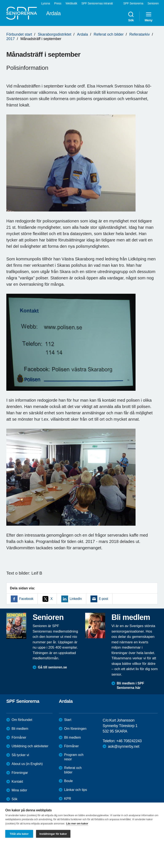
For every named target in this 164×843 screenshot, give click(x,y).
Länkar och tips (75, 790)
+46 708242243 (129, 741)
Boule (68, 781)
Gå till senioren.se (52, 667)
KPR (67, 798)
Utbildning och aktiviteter (30, 746)
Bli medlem (20, 728)
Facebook (26, 599)
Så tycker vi (20, 755)
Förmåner (19, 737)
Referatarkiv (139, 34)
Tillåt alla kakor (19, 833)
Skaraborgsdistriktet (54, 34)
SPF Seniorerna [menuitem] (133, 3)
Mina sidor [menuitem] (19, 790)
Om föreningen (75, 728)
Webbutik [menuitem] (71, 3)
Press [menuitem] (57, 3)
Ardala (82, 34)
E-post (103, 599)
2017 (10, 39)
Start (67, 720)
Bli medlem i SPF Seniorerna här (130, 685)
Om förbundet (22, 720)
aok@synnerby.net (123, 746)
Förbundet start (19, 34)
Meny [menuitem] (148, 16)
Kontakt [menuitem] (17, 781)
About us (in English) (27, 764)
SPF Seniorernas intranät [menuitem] (97, 3)
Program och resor (73, 757)
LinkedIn (76, 599)
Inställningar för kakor (53, 833)
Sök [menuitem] (131, 16)
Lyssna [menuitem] (45, 3)
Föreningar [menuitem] (20, 772)
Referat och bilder (109, 34)
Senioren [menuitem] (153, 3)
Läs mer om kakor (77, 823)
